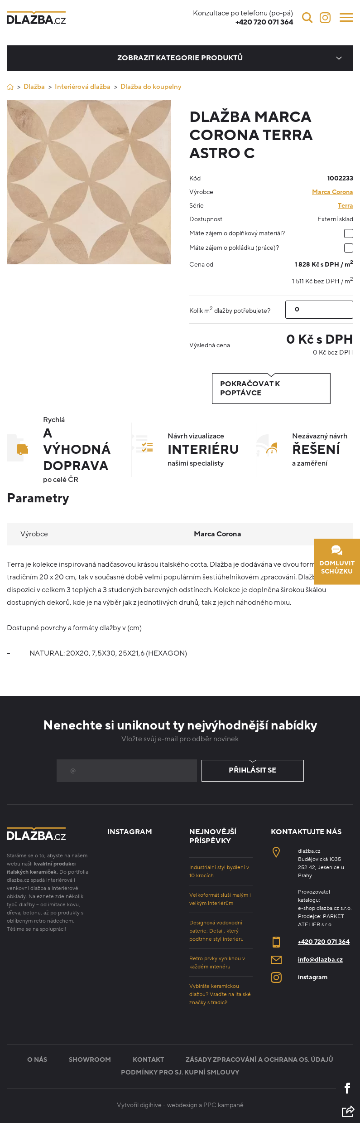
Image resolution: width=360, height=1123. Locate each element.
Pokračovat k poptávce (271, 388)
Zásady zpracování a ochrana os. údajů (259, 1059)
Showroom (90, 1059)
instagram (312, 977)
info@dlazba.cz (320, 959)
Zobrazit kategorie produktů (180, 58)
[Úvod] (10, 86)
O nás (37, 1059)
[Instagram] (325, 17)
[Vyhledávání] (307, 17)
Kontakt (148, 1059)
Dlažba (34, 86)
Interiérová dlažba (82, 86)
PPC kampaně (223, 1105)
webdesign (182, 1105)
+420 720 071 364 (324, 942)
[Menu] (346, 16)
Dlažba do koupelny (151, 86)
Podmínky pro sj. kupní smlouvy (180, 1072)
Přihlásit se (253, 771)
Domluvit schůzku (337, 560)
